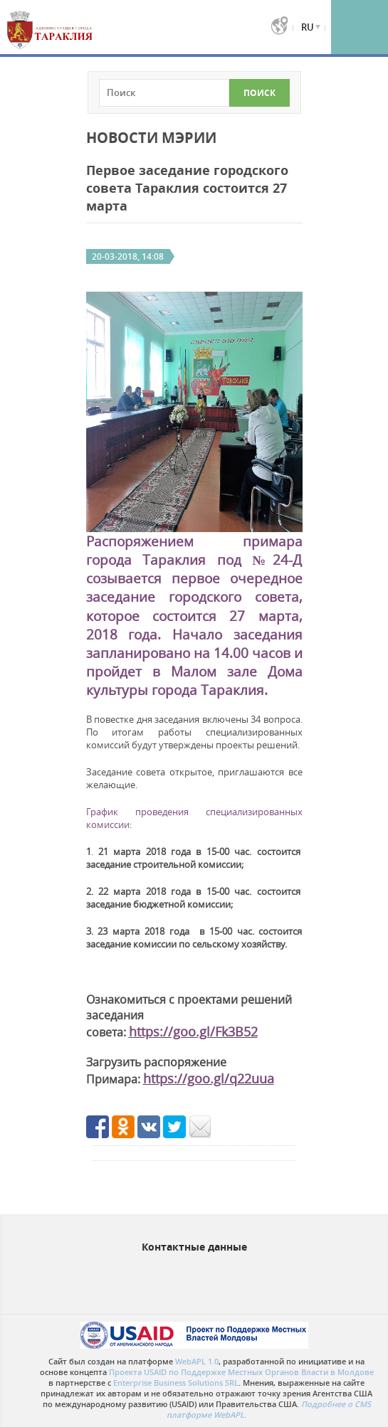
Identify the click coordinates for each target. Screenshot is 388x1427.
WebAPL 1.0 (197, 1361)
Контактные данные (194, 1246)
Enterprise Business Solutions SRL (175, 1382)
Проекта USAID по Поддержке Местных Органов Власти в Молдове (241, 1372)
